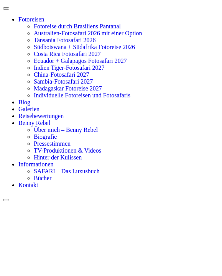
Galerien (28, 109)
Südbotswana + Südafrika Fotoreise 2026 (84, 47)
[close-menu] (6, 200)
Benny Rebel (34, 123)
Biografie (45, 136)
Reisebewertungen (41, 116)
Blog (24, 102)
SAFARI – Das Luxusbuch (67, 171)
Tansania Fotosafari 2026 (65, 40)
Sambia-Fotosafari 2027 (63, 81)
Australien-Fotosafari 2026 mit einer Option (88, 33)
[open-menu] (6, 8)
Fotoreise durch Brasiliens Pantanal (77, 26)
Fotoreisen (31, 19)
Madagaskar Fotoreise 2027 (68, 88)
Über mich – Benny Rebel (66, 130)
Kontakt (28, 185)
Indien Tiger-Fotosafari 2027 (69, 67)
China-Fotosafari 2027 (61, 74)
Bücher (42, 178)
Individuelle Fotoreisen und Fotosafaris (82, 95)
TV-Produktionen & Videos (67, 150)
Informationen (36, 164)
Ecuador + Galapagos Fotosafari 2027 (80, 61)
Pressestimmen (52, 143)
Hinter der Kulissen (58, 157)
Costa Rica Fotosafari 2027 (67, 54)
